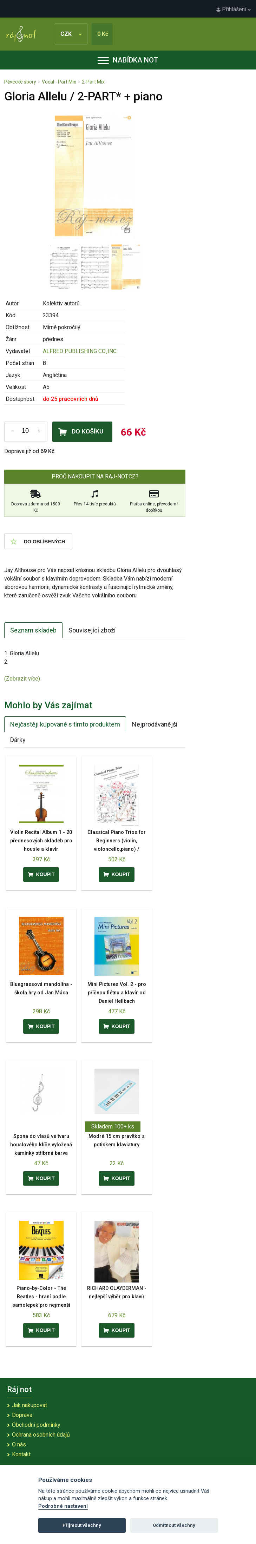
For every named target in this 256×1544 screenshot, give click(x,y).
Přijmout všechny (82, 1525)
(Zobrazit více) (22, 678)
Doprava (22, 1415)
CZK (71, 34)
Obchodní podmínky (36, 1425)
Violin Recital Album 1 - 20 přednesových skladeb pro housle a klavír (41, 840)
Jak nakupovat (29, 1405)
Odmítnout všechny (174, 1525)
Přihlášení (233, 9)
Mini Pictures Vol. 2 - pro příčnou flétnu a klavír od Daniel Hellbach (116, 992)
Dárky (18, 739)
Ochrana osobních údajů (41, 1434)
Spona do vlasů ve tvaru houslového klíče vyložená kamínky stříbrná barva (41, 1144)
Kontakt (21, 1454)
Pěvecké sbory (20, 82)
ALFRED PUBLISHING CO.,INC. (80, 351)
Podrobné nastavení (63, 1506)
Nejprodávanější (154, 724)
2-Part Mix (93, 82)
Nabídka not (128, 60)
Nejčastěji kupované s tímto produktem (65, 724)
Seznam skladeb (33, 630)
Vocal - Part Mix (59, 82)
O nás (19, 1444)
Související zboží (92, 630)
